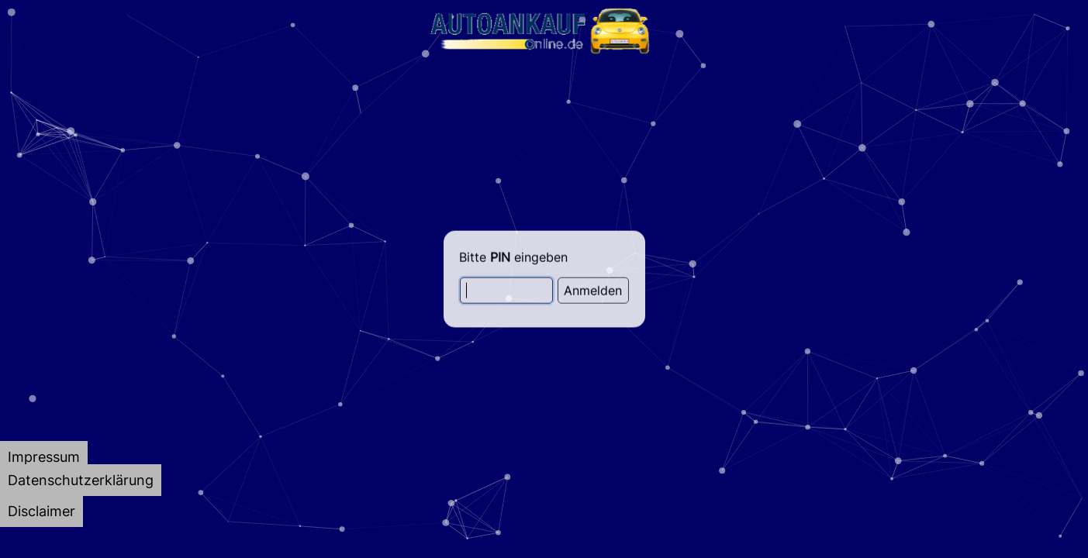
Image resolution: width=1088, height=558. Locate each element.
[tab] (44, 457)
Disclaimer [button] (41, 511)
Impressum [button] (44, 457)
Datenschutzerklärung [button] (81, 480)
